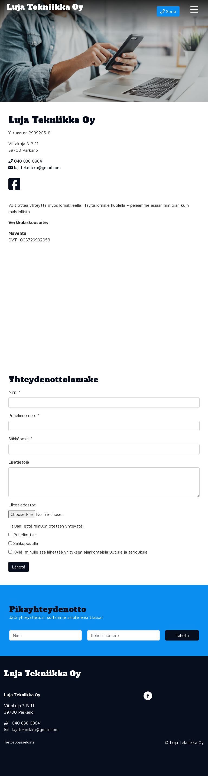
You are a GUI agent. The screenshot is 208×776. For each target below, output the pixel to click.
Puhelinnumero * (24, 415)
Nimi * (14, 392)
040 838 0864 (25, 161)
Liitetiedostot (22, 504)
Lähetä (18, 566)
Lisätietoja (18, 462)
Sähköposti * (20, 438)
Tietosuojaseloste (19, 742)
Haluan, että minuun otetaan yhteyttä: (46, 525)
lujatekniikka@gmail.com (34, 167)
